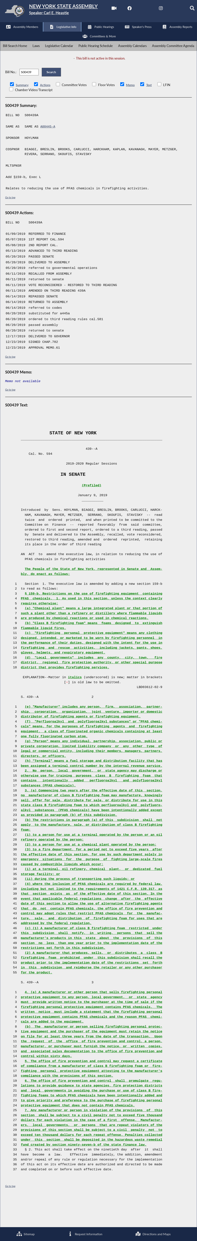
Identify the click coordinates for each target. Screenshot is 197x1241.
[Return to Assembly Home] (59, 12)
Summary (22, 113)
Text (151, 113)
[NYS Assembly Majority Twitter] (36, 33)
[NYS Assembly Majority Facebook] (20, 33)
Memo (131, 113)
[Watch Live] (4, 33)
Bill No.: (10, 98)
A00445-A (48, 155)
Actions (45, 113)
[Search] (84, 33)
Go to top (10, 225)
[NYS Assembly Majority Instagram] (52, 33)
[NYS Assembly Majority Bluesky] (68, 33)
